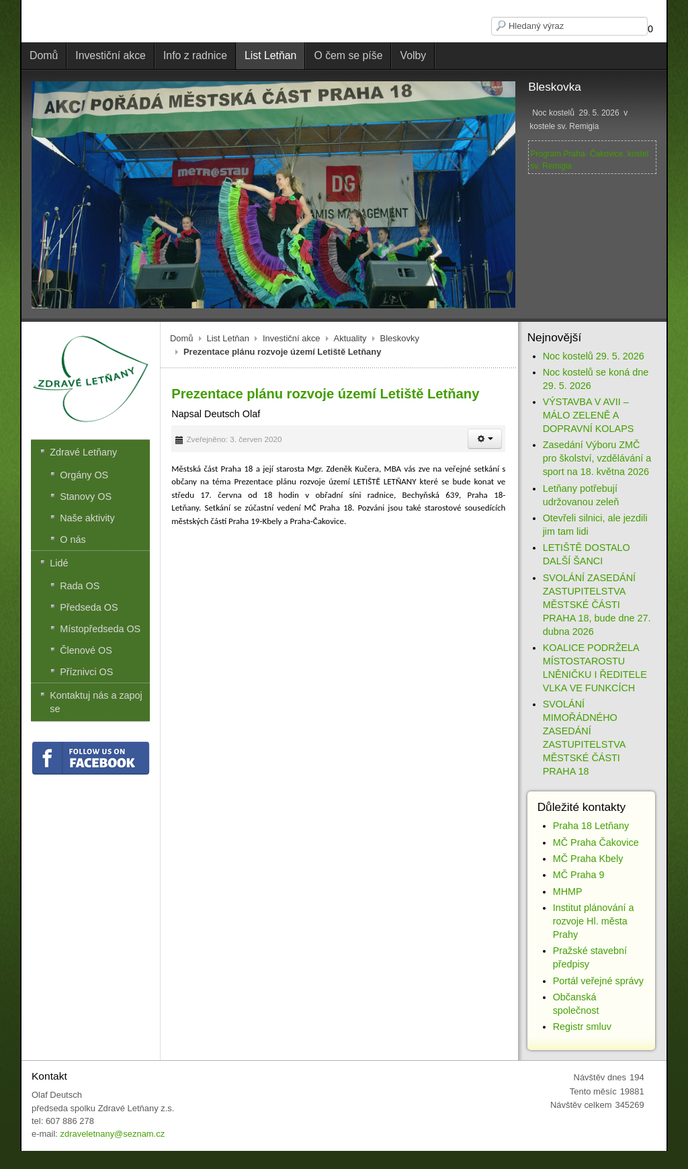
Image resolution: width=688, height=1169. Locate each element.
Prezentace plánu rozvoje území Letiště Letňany (325, 393)
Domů (182, 338)
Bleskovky (399, 338)
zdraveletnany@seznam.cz (112, 1134)
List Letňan (228, 338)
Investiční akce (291, 338)
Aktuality (350, 338)
